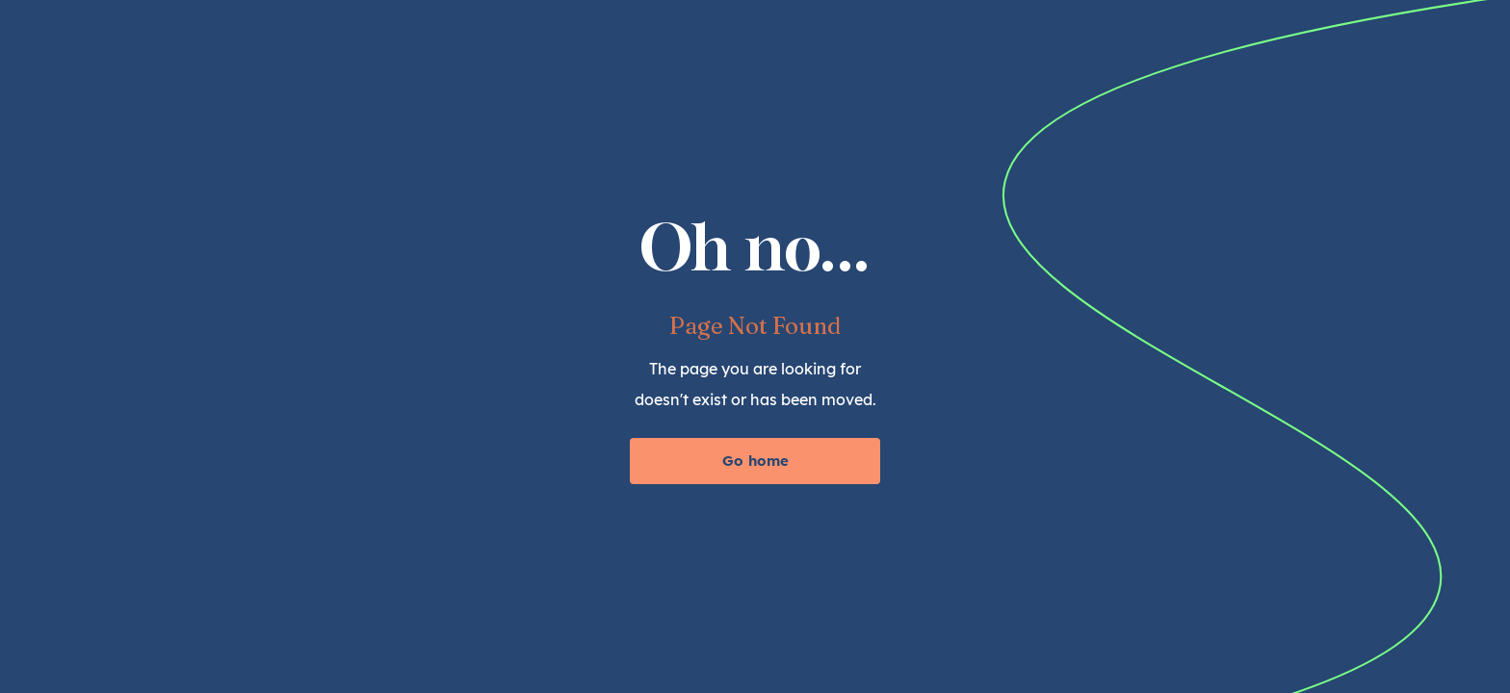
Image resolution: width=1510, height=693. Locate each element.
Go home (755, 460)
